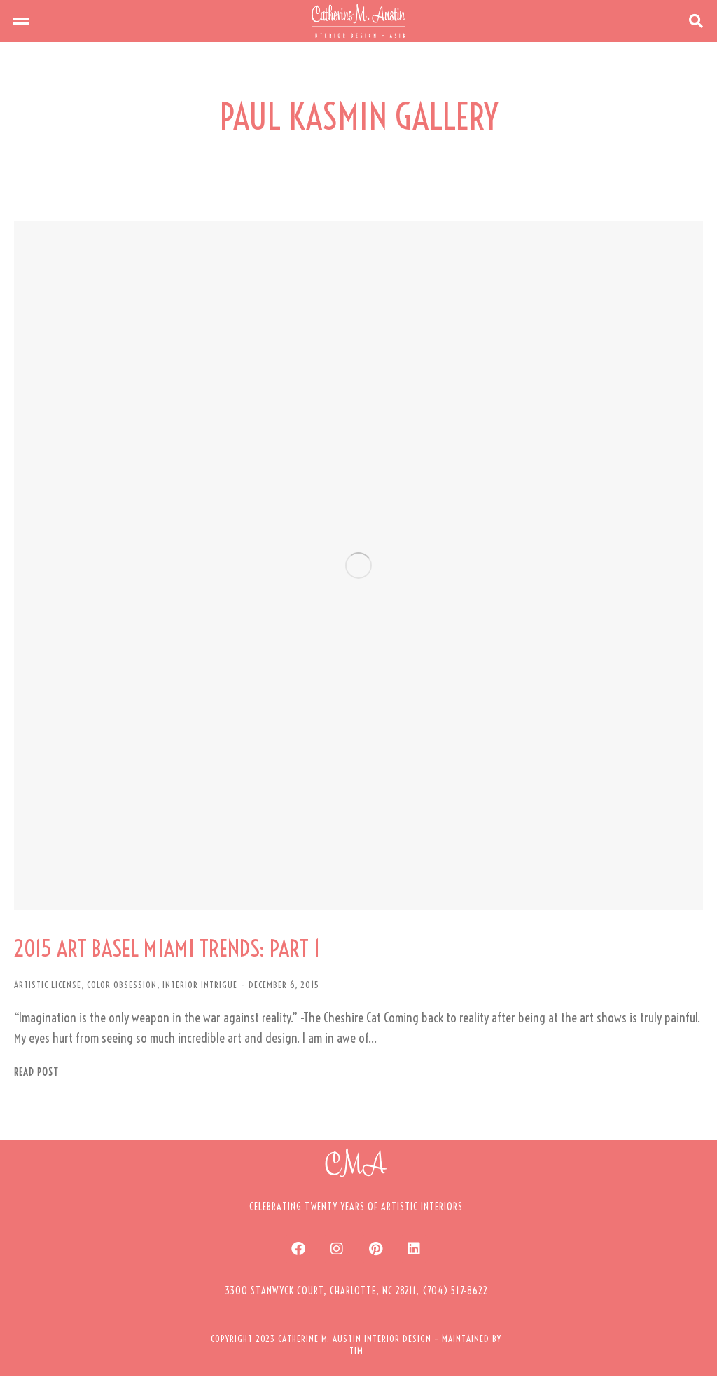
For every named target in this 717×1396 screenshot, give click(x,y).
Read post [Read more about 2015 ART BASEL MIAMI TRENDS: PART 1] (36, 1093)
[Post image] (358, 586)
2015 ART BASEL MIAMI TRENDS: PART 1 (204, 967)
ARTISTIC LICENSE (47, 1005)
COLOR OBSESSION (122, 1005)
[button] (21, 32)
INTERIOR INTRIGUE (199, 1005)
